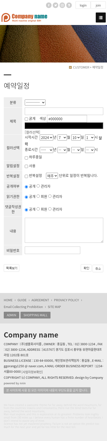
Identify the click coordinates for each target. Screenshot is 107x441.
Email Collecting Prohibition (23, 306)
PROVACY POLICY (66, 300)
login (83, 5)
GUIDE (22, 300)
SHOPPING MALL (36, 315)
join (98, 5)
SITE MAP (54, 306)
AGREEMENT (40, 300)
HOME (8, 300)
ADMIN (11, 315)
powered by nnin (15, 383)
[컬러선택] (32, 132)
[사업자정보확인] (32, 372)
